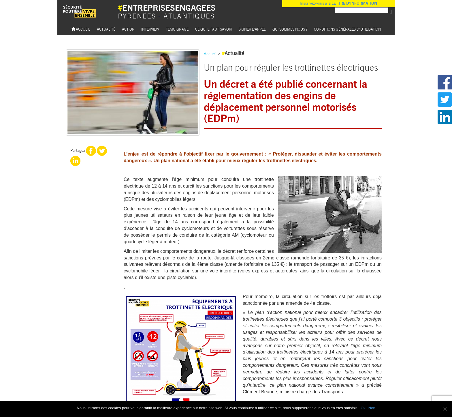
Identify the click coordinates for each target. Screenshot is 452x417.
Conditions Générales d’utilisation (347, 29)
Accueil (80, 29)
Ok (363, 408)
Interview (150, 29)
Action (128, 29)
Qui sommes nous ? (289, 29)
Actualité (106, 29)
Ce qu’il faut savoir (213, 29)
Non (371, 408)
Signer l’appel (252, 29)
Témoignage (177, 29)
